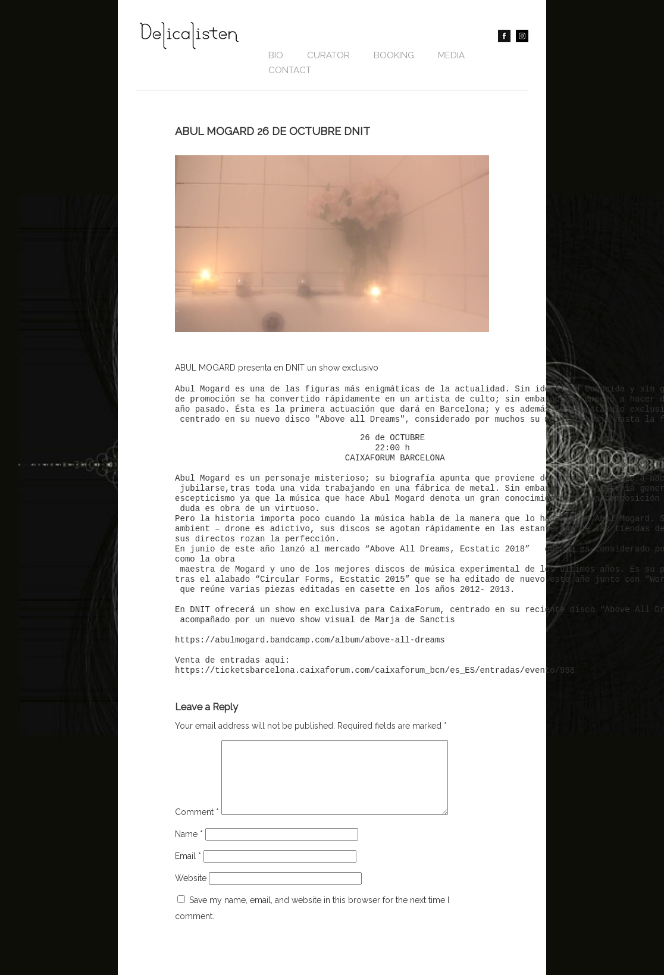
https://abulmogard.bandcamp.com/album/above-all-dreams (310, 640)
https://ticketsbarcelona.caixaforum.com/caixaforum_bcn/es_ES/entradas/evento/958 (375, 670)
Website (190, 892)
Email (188, 870)
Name (189, 848)
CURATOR (328, 55)
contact (289, 70)
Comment (197, 826)
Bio (275, 55)
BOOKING (394, 55)
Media (451, 55)
